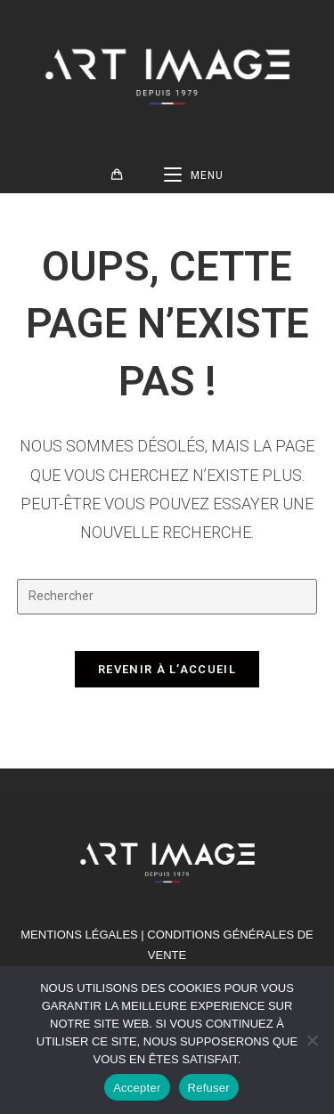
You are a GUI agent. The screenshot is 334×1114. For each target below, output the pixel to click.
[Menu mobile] (193, 175)
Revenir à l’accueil (167, 669)
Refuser (209, 1087)
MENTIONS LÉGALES (78, 934)
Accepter (136, 1087)
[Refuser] (312, 1040)
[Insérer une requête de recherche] (167, 596)
